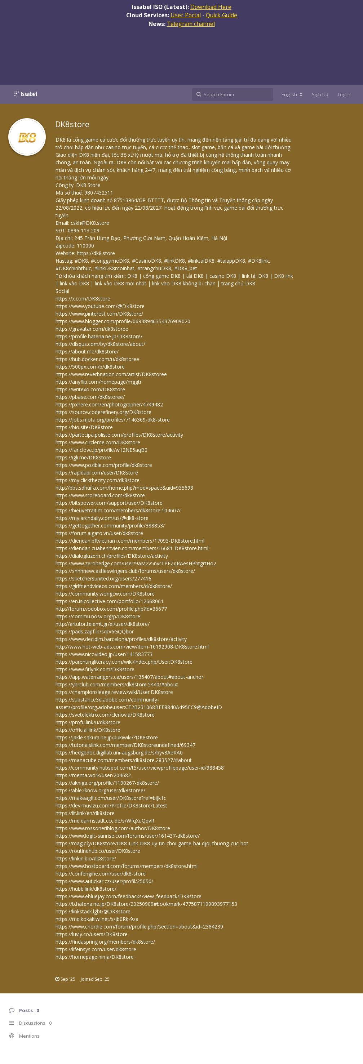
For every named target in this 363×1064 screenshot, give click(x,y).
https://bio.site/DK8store (84, 427)
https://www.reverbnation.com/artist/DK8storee (111, 374)
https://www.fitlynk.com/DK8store (95, 669)
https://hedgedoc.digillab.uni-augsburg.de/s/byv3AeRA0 (119, 752)
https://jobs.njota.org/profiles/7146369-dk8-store (113, 419)
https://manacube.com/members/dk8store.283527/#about (124, 760)
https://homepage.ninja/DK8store (95, 956)
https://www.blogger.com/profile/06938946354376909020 (123, 321)
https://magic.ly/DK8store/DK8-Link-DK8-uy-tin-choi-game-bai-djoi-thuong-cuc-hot (152, 843)
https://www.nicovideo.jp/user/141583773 (104, 654)
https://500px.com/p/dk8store (90, 366)
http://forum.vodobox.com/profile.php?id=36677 (111, 608)
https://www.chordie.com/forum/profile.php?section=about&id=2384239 (139, 926)
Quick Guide (221, 15)
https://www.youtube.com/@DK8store (100, 306)
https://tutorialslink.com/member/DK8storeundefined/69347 (125, 745)
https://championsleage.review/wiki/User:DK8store (114, 692)
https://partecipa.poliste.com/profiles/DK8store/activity (119, 434)
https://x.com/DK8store (83, 298)
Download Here (210, 7)
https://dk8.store (96, 253)
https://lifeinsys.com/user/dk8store (96, 949)
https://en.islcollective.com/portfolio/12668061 (110, 601)
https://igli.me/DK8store (83, 457)
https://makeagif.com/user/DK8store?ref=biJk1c (111, 797)
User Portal (186, 15)
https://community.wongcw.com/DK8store (105, 593)
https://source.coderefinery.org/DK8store (103, 412)
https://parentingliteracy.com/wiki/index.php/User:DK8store (124, 661)
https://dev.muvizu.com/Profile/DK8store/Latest (111, 805)
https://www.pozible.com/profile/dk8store (104, 465)
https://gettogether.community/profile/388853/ (110, 525)
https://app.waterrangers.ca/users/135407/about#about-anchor (129, 676)
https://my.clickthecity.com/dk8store (98, 480)
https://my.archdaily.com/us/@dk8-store (102, 518)
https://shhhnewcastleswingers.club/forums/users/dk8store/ (125, 570)
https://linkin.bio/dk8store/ (86, 858)
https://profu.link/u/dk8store (88, 722)
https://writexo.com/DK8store (90, 389)
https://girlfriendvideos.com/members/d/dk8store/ (114, 586)
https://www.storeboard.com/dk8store (100, 495)
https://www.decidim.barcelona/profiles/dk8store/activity (121, 639)
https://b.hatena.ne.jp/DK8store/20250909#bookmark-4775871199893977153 (146, 903)
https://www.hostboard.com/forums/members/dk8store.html (127, 866)
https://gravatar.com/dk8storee (92, 328)
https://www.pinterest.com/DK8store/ (99, 313)
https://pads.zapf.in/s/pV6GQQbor (95, 631)
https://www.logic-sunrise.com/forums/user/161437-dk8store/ (128, 835)
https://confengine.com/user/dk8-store (101, 873)
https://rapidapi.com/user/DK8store (97, 472)
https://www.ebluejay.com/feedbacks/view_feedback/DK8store (129, 896)
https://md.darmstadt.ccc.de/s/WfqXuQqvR (105, 820)
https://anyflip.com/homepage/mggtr (99, 381)
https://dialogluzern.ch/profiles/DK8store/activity (112, 555)
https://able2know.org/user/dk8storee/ (100, 790)
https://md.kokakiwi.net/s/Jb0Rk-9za (97, 919)
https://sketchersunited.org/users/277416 (103, 578)
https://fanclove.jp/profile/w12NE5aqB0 (101, 449)
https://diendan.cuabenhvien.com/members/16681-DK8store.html (132, 548)
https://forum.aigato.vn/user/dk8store (99, 533)
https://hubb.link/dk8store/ (86, 888)
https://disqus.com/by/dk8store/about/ (100, 343)
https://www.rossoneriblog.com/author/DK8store (113, 828)
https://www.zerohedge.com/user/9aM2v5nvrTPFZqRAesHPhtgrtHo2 (136, 563)
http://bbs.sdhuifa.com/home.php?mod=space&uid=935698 (124, 487)
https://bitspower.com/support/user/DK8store (109, 502)
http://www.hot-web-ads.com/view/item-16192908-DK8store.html (132, 646)
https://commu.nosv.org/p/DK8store (98, 616)
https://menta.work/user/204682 (93, 775)
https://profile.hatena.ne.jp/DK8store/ (99, 336)
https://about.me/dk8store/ (87, 351)
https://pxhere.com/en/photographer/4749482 (109, 404)
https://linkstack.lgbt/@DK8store (93, 911)
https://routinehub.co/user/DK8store (98, 850)
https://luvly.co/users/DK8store (92, 934)
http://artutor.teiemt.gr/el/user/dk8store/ (103, 623)
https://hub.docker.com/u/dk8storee (97, 359)
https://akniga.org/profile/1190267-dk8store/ (107, 782)
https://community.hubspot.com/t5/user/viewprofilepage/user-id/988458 (140, 767)
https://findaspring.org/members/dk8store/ (105, 941)
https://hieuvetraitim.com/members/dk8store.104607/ (118, 510)
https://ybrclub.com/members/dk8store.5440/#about (117, 684)
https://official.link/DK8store (88, 729)
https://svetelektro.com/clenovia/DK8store (105, 714)
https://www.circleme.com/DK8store (98, 442)
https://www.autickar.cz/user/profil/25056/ (104, 881)
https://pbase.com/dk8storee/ (90, 396)
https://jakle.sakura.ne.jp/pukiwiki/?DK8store (107, 737)
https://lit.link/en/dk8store (85, 813)
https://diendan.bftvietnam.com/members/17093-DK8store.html (130, 540)
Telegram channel (191, 24)
